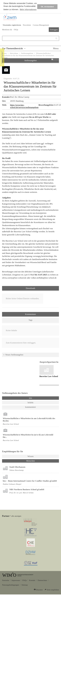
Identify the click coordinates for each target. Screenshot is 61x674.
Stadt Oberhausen (17, 467)
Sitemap (24, 585)
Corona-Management (41, 25)
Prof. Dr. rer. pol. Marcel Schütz (21, 493)
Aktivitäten (14, 53)
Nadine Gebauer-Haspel (12, 484)
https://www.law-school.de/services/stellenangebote (24, 106)
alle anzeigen (16, 516)
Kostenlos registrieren (12, 25)
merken (56, 59)
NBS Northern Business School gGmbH (26, 489)
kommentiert (30, 407)
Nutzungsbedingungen (10, 585)
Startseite (5, 580)
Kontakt (32, 580)
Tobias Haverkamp (16, 470)
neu (30, 398)
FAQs (16, 30)
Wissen (30, 456)
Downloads (30, 288)
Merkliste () (7, 30)
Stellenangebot (30, 60)
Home (4, 53)
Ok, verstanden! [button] (47, 7)
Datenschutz (42, 580)
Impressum (16, 580)
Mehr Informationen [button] (28, 9)
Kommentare (30, 314)
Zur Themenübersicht (12, 48)
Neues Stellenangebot (14, 355)
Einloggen (54, 30)
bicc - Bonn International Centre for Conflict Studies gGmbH (30, 481)
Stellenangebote (27, 53)
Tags (31, 320)
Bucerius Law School (48, 376)
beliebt (30, 402)
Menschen (36, 460)
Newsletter (27, 25)
